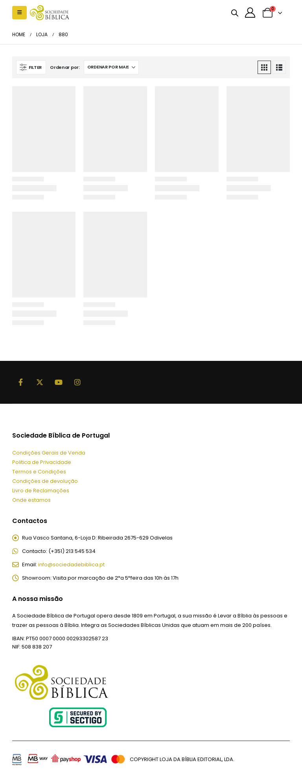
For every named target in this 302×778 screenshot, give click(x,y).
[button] (19, 12)
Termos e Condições (39, 471)
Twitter (40, 382)
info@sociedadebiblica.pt (71, 564)
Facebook (21, 382)
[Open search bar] (235, 12)
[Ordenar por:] (111, 67)
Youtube (58, 382)
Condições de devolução (45, 481)
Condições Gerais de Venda (48, 452)
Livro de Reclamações (40, 490)
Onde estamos (31, 500)
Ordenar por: (65, 67)
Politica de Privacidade (41, 462)
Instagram (77, 382)
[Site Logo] (49, 12)
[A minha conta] (250, 12)
